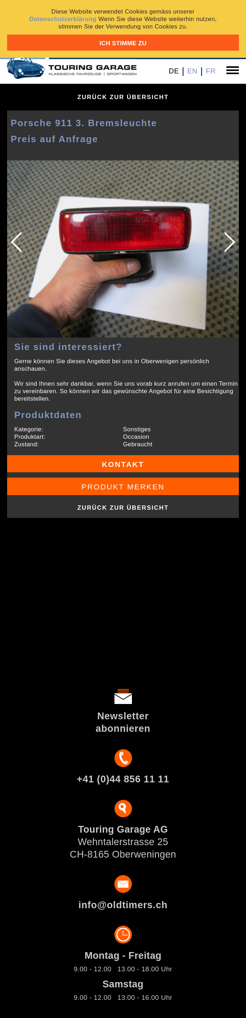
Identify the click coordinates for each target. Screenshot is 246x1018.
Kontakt (123, 464)
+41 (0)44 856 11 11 (123, 779)
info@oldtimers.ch (123, 905)
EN (192, 71)
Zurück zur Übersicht (123, 97)
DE (174, 71)
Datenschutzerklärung (63, 19)
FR (211, 71)
